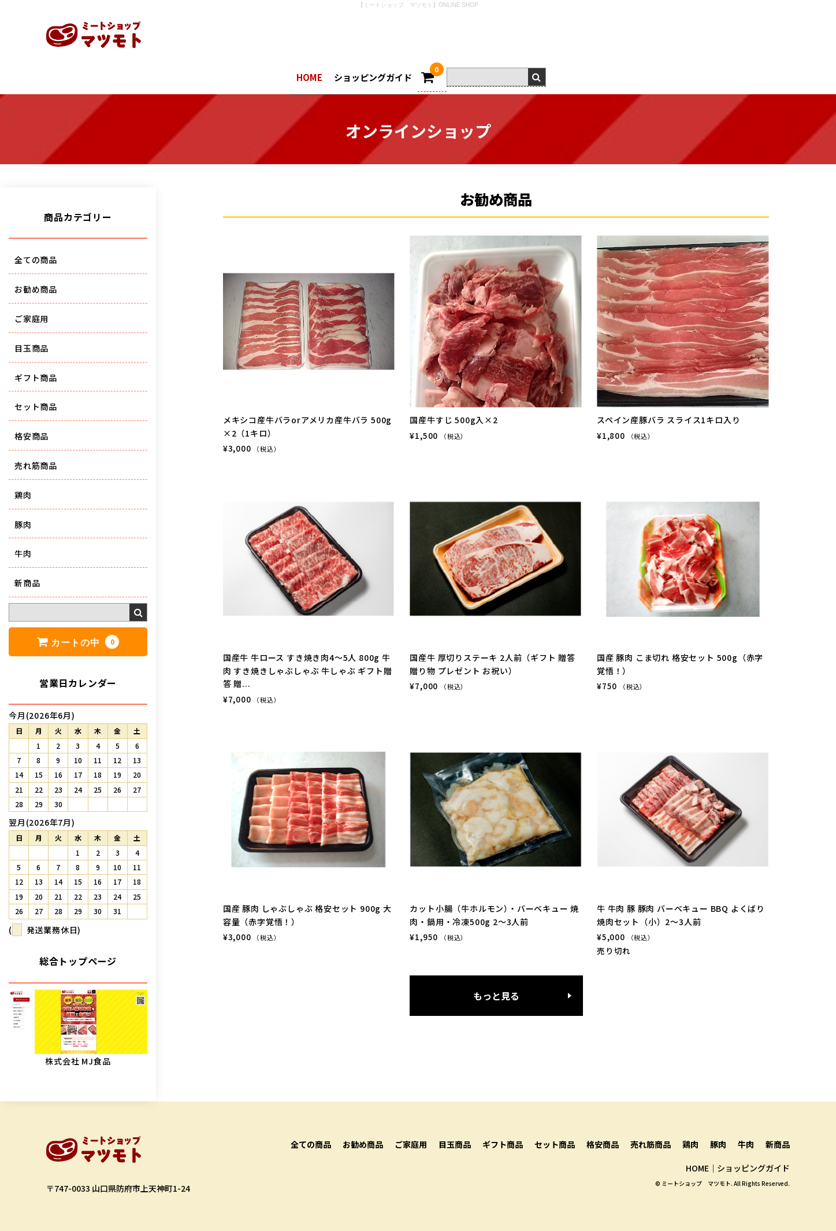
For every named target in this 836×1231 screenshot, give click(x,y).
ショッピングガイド (373, 77)
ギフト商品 (35, 377)
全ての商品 (35, 259)
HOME (309, 77)
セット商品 (35, 406)
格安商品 (31, 436)
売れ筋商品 (35, 465)
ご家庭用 (31, 318)
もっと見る (496, 996)
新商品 (27, 583)
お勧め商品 (35, 289)
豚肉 (23, 524)
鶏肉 (23, 495)
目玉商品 (31, 348)
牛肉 (23, 553)
